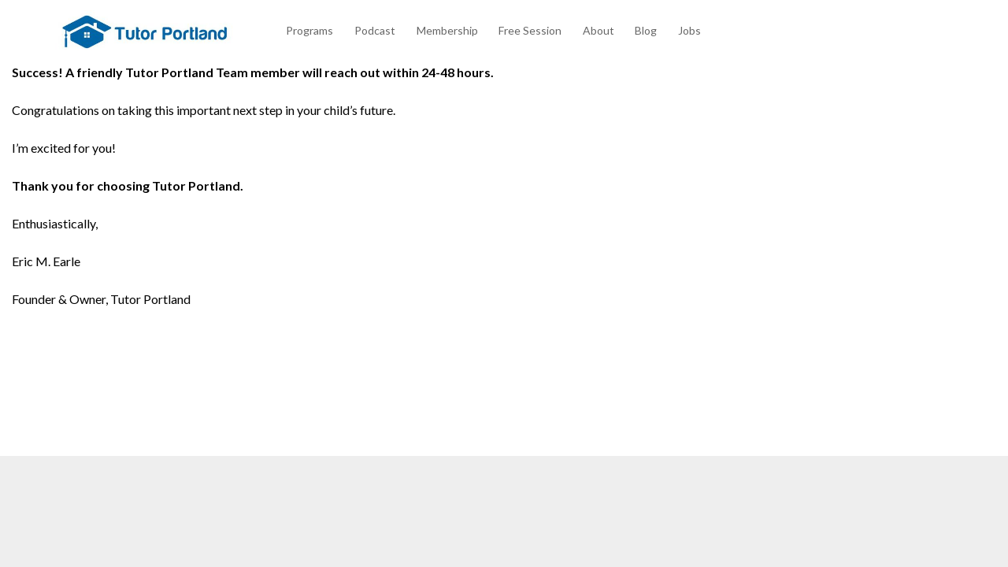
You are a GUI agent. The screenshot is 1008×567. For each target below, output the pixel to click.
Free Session (529, 30)
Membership (447, 30)
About (598, 30)
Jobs (689, 30)
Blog (646, 30)
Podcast (374, 30)
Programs (309, 30)
